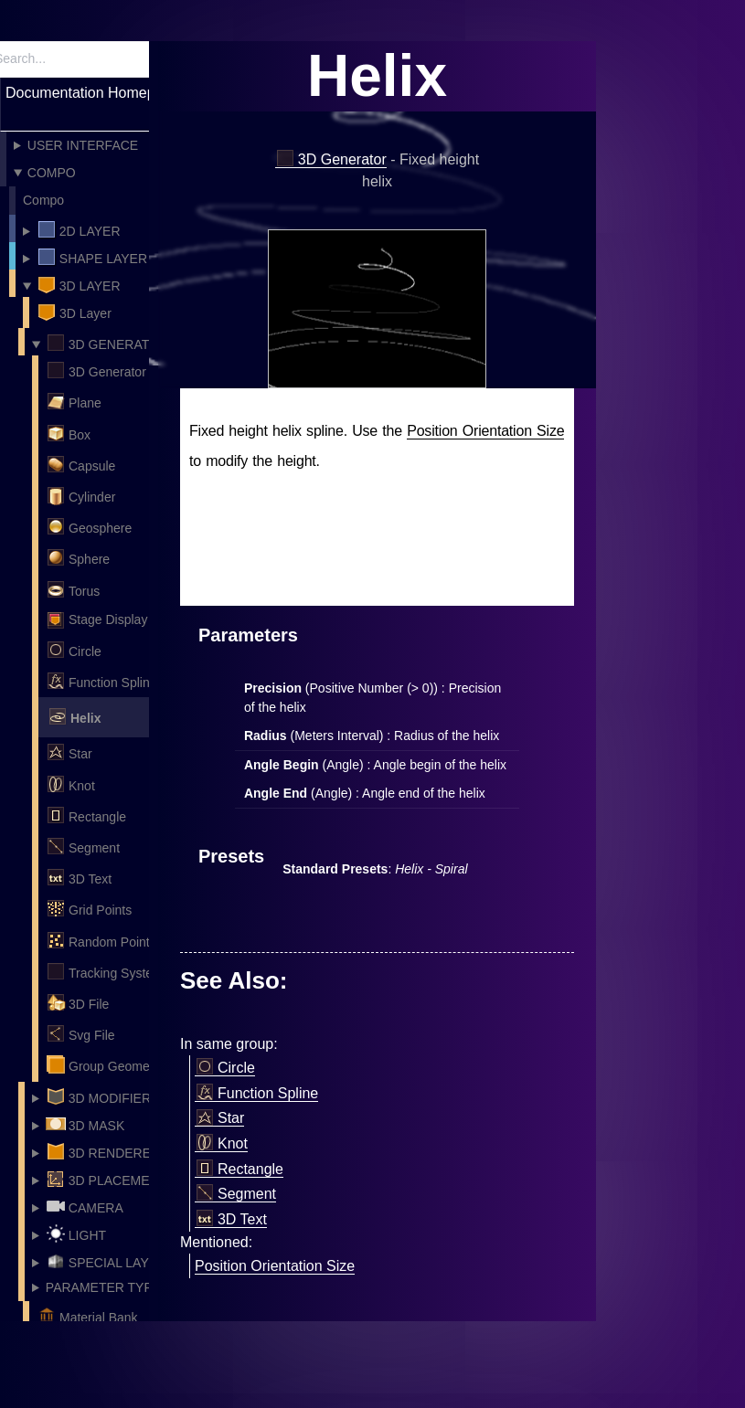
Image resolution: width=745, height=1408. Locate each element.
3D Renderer (103, 1151)
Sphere (78, 557)
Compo (51, 172)
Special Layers (111, 1261)
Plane (73, 401)
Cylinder (80, 495)
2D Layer (79, 229)
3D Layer (79, 284)
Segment (83, 846)
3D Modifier (98, 1096)
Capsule (80, 464)
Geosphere (89, 526)
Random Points (101, 940)
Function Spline (101, 681)
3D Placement (106, 1179)
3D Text (79, 877)
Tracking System (105, 971)
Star (69, 752)
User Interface (82, 145)
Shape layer (92, 257)
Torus (73, 589)
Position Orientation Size (485, 431)
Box (68, 433)
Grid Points (89, 908)
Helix (74, 716)
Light (76, 1233)
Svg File (80, 1033)
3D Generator (107, 343)
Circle (73, 650)
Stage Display (96, 620)
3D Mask (85, 1124)
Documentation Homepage (92, 93)
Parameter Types (108, 1287)
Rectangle (86, 815)
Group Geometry (105, 1064)
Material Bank (87, 1316)
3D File (77, 1002)
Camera (84, 1206)
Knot (70, 784)
